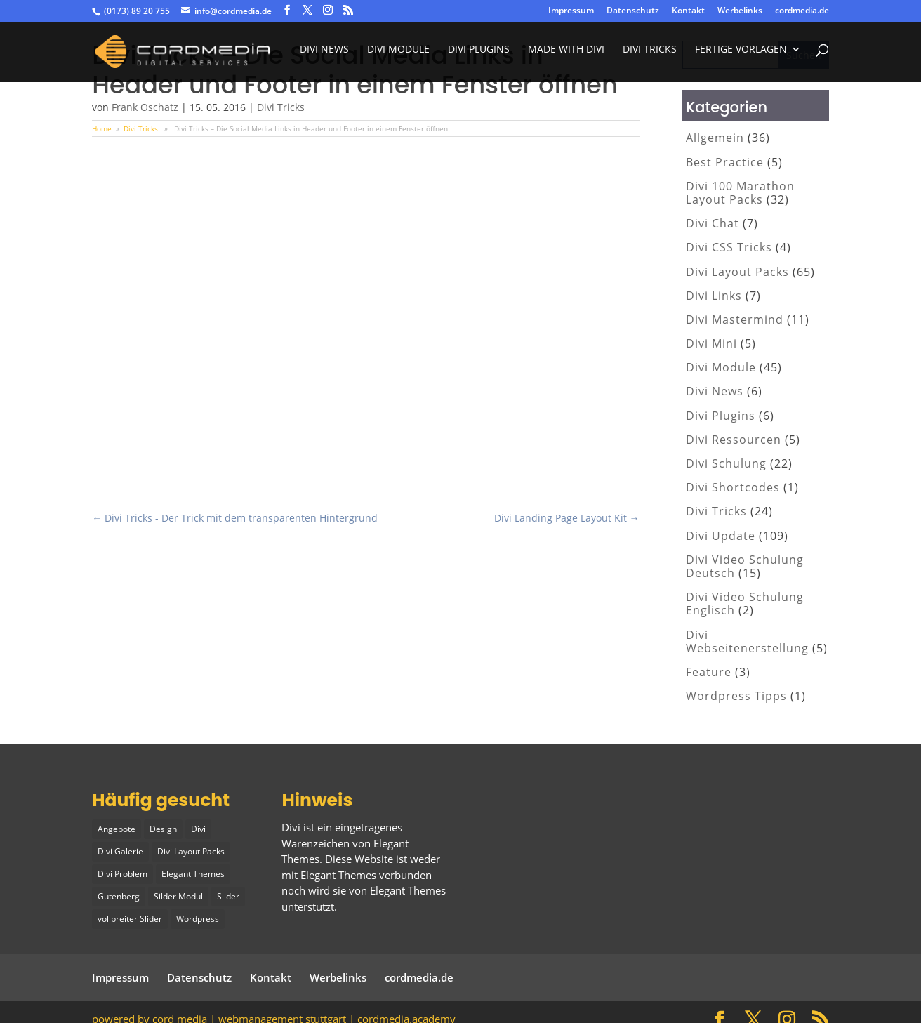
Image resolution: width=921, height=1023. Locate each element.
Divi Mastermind (734, 319)
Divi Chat (712, 223)
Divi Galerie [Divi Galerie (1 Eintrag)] (120, 850)
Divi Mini (711, 343)
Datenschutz (633, 11)
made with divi (566, 54)
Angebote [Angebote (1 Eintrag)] (116, 828)
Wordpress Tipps (736, 696)
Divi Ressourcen (733, 439)
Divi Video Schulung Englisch (745, 603)
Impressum (571, 11)
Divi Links (714, 295)
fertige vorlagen (741, 54)
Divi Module (398, 54)
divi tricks (650, 54)
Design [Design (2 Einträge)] (163, 828)
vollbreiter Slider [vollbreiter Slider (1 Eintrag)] (130, 914)
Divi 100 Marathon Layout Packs (740, 192)
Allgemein (715, 137)
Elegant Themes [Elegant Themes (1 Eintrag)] (193, 871)
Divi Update (720, 535)
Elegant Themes (408, 890)
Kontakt (688, 11)
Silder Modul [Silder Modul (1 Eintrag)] (178, 893)
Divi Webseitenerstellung (747, 641)
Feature (708, 672)
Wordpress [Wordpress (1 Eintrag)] (197, 914)
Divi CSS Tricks (729, 247)
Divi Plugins (479, 54)
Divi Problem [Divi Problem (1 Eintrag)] (122, 871)
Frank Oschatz (145, 107)
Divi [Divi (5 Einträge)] (198, 828)
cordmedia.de (802, 11)
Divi (290, 827)
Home (102, 128)
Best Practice (725, 162)
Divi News (324, 54)
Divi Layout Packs (737, 271)
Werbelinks (739, 11)
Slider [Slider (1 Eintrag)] (228, 893)
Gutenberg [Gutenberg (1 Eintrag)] (119, 893)
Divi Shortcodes (733, 487)
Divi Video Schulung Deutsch (745, 566)
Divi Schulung (726, 463)
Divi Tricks (281, 107)
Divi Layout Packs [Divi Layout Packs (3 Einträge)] (191, 850)
